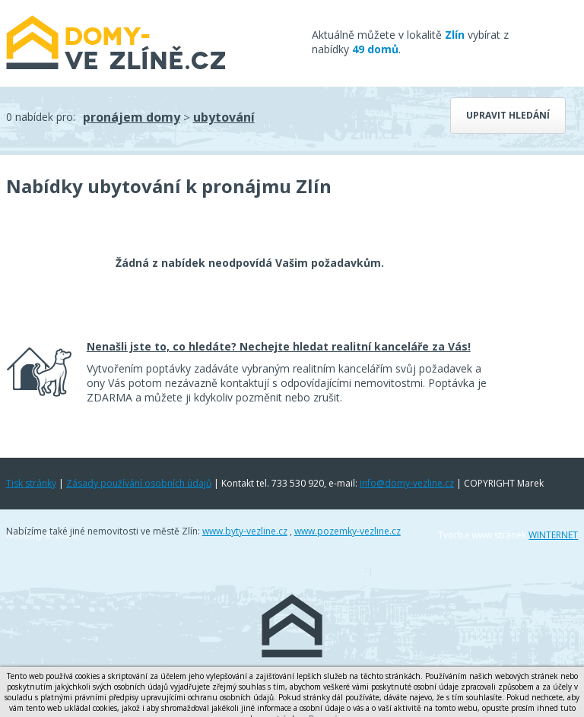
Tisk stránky (31, 483)
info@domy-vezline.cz (407, 483)
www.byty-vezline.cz (244, 531)
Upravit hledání (508, 115)
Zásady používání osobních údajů (138, 483)
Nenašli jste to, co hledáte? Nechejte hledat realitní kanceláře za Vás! (279, 346)
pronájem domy (131, 117)
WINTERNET (553, 534)
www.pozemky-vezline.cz (347, 531)
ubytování (224, 117)
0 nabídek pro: (40, 116)
